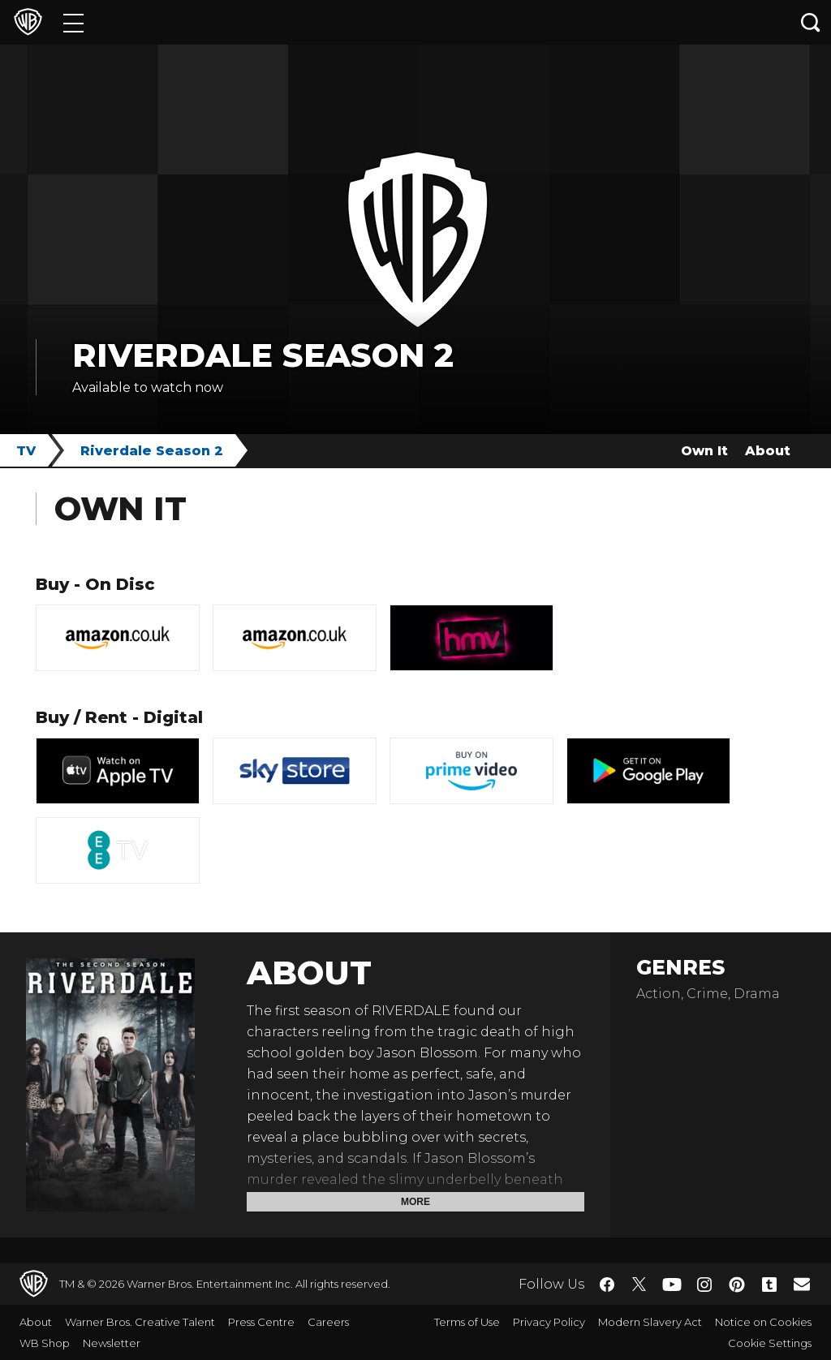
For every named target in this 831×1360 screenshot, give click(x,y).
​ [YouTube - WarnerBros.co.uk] (672, 1284)
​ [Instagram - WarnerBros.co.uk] (704, 1284)
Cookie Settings (770, 1342)
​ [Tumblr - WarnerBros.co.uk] (769, 1284)
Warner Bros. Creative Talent (140, 1321)
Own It (704, 450)
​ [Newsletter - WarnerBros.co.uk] (802, 1284)
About (767, 450)
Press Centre (261, 1321)
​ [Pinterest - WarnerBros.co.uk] (737, 1284)
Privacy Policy (549, 1321)
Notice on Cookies (763, 1321)
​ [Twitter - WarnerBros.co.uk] (639, 1284)
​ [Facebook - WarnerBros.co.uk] (607, 1284)
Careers (328, 1321)
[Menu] (73, 22)
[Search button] (810, 22)
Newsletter (111, 1342)
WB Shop (44, 1342)
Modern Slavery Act (650, 1321)
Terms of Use (467, 1321)
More (415, 1201)
